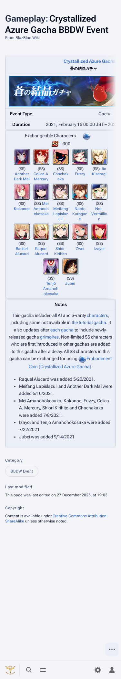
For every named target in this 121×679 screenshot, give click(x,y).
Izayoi (99, 248)
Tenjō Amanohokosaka (50, 288)
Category (14, 460)
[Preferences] (97, 670)
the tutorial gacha (89, 322)
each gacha (62, 329)
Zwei (80, 248)
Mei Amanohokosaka (41, 208)
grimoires (49, 337)
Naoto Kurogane (79, 213)
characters (97, 315)
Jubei (70, 283)
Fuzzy (80, 174)
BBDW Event (22, 471)
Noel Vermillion (99, 213)
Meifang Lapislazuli (60, 213)
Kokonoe (22, 208)
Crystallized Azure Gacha (90, 61)
